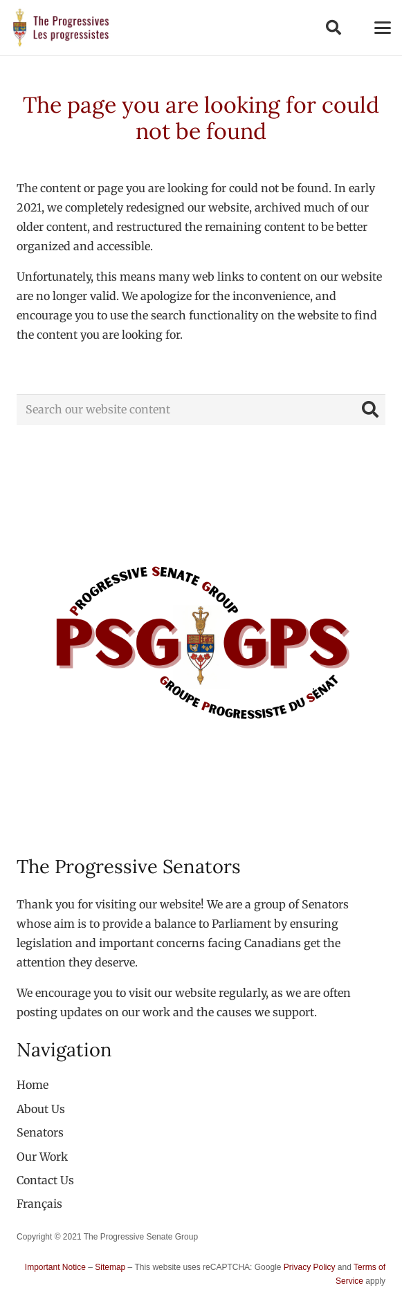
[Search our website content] (201, 409)
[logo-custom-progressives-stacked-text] (61, 27)
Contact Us (45, 1180)
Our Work (42, 1157)
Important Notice (55, 1267)
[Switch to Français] (39, 1204)
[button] (332, 27)
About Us (41, 1109)
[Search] (369, 409)
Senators (40, 1132)
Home (32, 1085)
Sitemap (110, 1267)
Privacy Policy (310, 1267)
